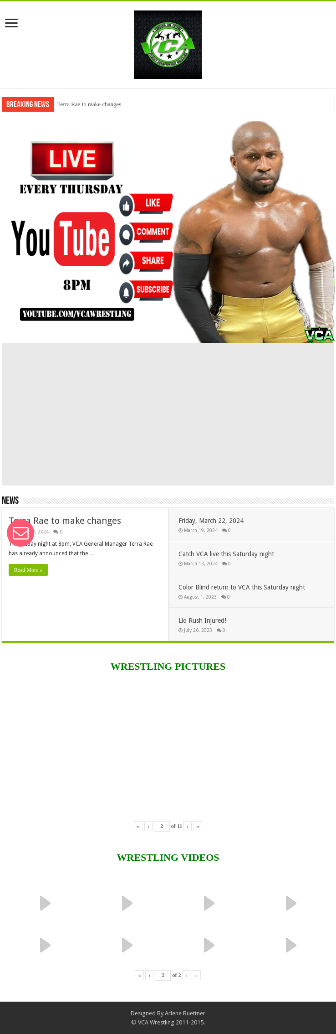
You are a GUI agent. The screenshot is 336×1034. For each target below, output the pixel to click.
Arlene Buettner (185, 1013)
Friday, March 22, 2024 (211, 520)
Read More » (28, 570)
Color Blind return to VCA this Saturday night (241, 587)
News (10, 501)
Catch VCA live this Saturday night (226, 554)
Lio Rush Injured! (202, 620)
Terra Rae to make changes (89, 104)
